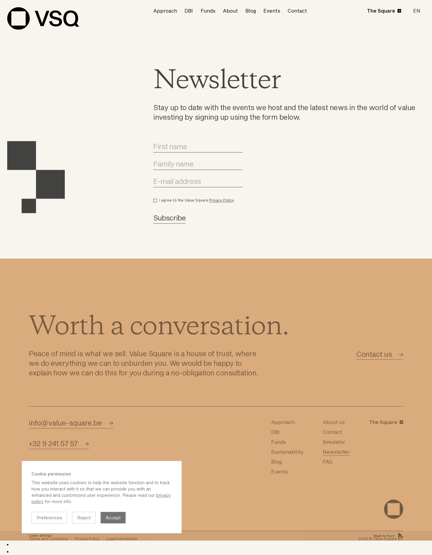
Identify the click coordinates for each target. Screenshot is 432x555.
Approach (165, 11)
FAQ (327, 472)
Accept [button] (113, 517)
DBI (188, 11)
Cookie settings (40, 535)
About (230, 11)
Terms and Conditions (48, 549)
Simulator (334, 452)
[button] (417, 10)
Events (271, 11)
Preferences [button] (49, 517)
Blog (250, 11)
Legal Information (121, 549)
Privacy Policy (221, 207)
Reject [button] (84, 517)
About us (334, 432)
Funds (208, 11)
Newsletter (336, 462)
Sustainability (287, 462)
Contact (297, 11)
